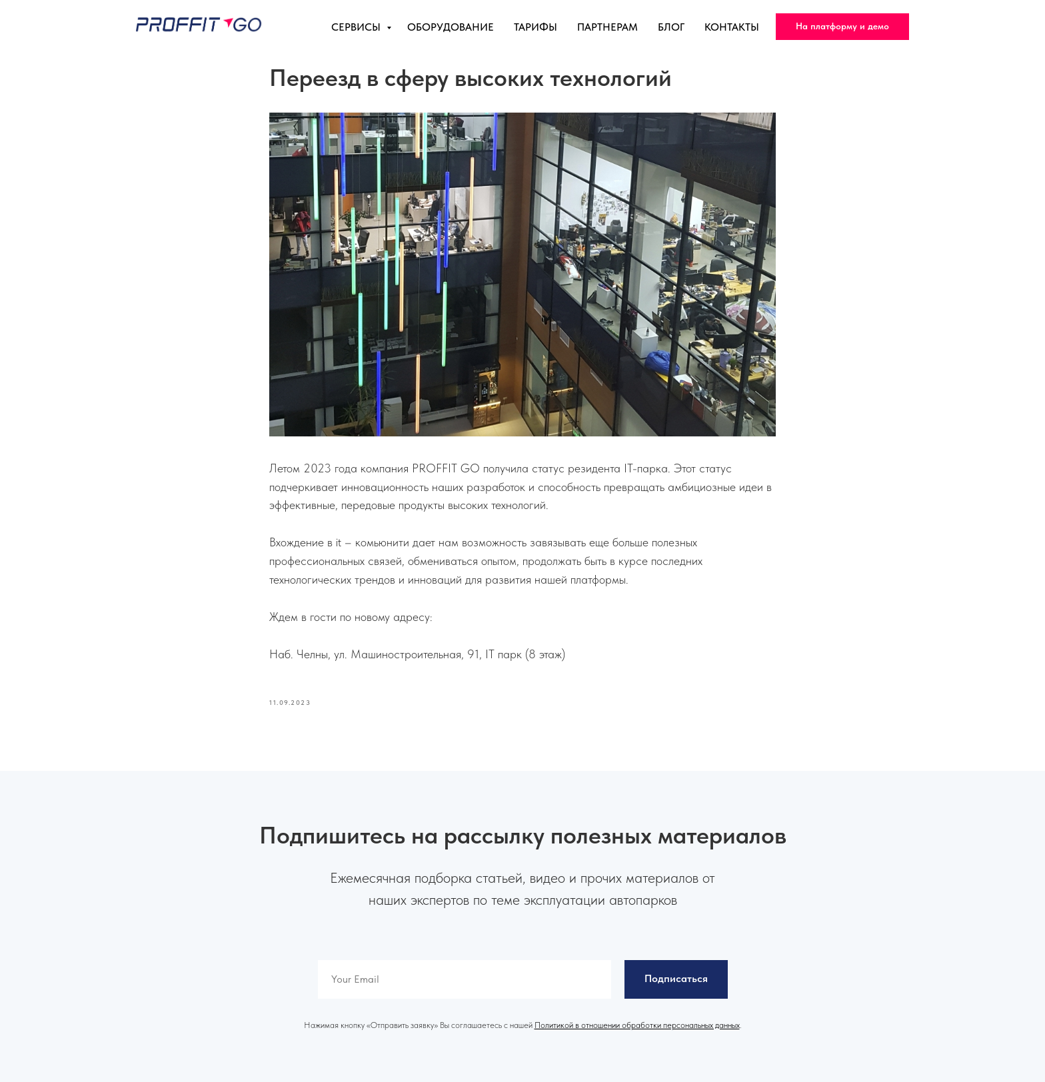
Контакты (731, 27)
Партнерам (607, 27)
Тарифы (535, 27)
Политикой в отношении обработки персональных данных (637, 1025)
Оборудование (450, 27)
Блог (671, 27)
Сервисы (357, 27)
